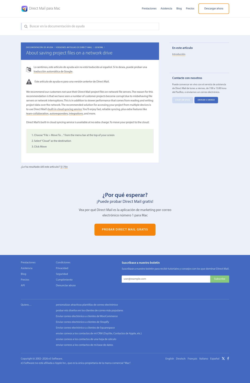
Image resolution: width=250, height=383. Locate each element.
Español (214, 354)
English (169, 354)
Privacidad (62, 268)
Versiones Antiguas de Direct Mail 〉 (75, 47)
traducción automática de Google (53, 71)
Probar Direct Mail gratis (125, 229)
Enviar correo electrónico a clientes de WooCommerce (87, 311)
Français (192, 354)
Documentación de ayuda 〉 (41, 47)
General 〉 (100, 47)
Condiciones (63, 262)
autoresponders (59, 113)
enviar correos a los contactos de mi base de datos (84, 340)
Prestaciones (149, 8)
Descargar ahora (213, 8)
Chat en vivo (182, 100)
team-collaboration (37, 113)
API (23, 285)
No (66, 167)
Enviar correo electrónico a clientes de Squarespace (85, 323)
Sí (61, 167)
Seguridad (62, 274)
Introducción (178, 54)
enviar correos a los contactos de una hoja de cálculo (86, 334)
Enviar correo (206, 100)
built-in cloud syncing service (65, 109)
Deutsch (181, 354)
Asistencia (166, 8)
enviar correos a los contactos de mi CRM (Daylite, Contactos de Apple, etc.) (99, 329)
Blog (179, 8)
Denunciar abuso (66, 285)
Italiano (203, 354)
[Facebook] (228, 354)
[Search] (26, 27)
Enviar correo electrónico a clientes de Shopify (82, 317)
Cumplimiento (64, 279)
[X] (223, 354)
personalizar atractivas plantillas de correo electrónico (87, 300)
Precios (190, 8)
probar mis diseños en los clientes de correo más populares (89, 306)
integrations (76, 113)
